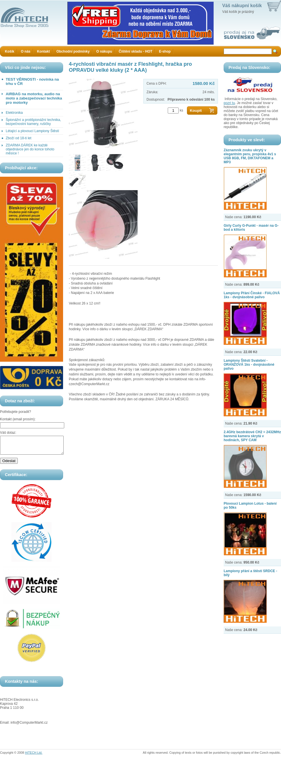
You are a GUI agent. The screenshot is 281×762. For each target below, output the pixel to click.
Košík (9, 51)
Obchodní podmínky (73, 51)
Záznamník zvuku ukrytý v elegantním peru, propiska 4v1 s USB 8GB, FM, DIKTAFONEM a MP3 (250, 156)
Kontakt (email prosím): (18, 419)
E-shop (165, 51)
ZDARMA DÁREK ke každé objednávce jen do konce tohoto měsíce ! (30, 149)
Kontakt (43, 51)
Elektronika (14, 113)
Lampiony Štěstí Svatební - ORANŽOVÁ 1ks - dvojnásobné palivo (249, 365)
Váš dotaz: (8, 433)
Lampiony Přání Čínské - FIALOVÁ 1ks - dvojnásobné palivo (252, 295)
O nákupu (104, 51)
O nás (25, 51)
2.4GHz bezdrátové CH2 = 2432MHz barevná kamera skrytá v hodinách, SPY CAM (252, 436)
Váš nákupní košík (242, 5)
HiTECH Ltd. (33, 756)
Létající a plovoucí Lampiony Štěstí (32, 131)
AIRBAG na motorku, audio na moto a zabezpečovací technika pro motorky (34, 98)
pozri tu (229, 103)
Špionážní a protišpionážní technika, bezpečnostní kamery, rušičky (33, 122)
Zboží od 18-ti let (18, 138)
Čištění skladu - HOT (135, 51)
